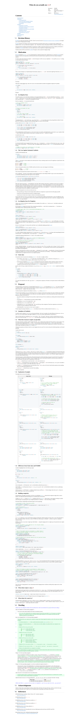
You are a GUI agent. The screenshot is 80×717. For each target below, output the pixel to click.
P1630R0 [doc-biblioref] (21, 47)
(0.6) (16, 643)
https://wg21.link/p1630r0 (21, 709)
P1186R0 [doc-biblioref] (17, 40)
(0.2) (16, 623)
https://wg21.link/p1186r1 (21, 703)
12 (16, 610)
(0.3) (16, 626)
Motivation (19, 18)
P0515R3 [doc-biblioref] (17, 54)
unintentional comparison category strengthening (51, 40)
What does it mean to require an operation (26, 26)
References (19, 35)
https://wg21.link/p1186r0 (21, 700)
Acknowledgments (20, 34)
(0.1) (16, 621)
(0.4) (16, 631)
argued (22, 206)
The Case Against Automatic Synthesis (26, 21)
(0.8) (16, 647)
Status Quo (21, 23)
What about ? (24, 31)
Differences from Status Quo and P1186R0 (26, 28)
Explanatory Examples (23, 27)
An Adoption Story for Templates (25, 22)
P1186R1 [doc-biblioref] (17, 43)
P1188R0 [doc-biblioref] (31, 49)
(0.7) (16, 645)
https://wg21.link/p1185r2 (21, 697)
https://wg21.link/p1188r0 (21, 706)
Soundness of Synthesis (23, 25)
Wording (19, 33)
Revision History (20, 17)
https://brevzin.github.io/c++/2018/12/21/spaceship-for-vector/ (27, 712)
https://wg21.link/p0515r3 (21, 694)
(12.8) (16, 612)
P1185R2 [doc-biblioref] (58, 54)
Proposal (19, 24)
